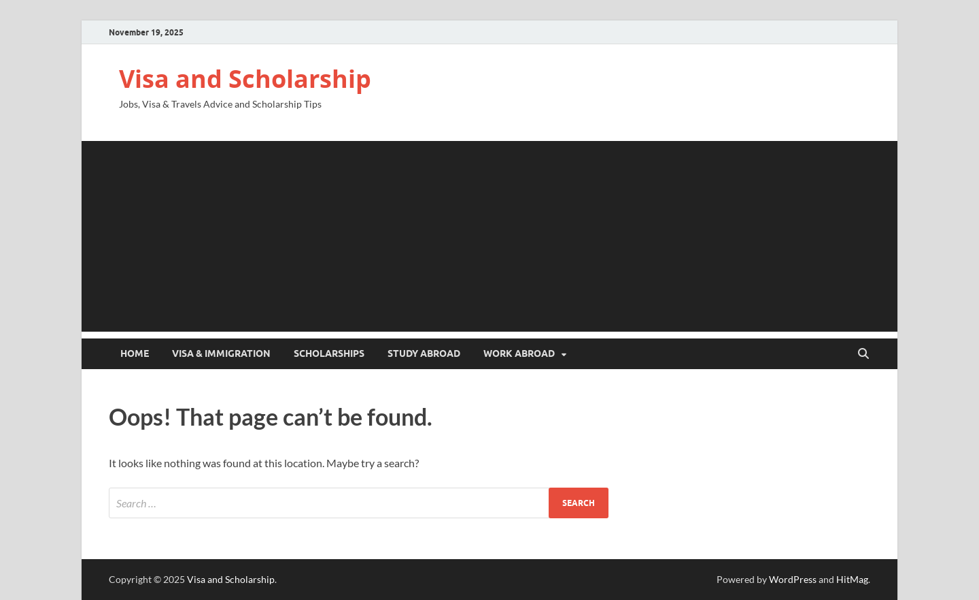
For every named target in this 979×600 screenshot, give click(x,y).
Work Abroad (519, 353)
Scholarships (329, 353)
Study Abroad (424, 353)
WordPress (793, 579)
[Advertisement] (489, 236)
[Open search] (863, 354)
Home (134, 353)
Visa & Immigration (221, 353)
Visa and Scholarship (245, 78)
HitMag (852, 579)
